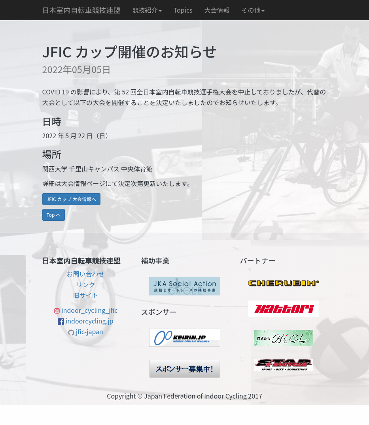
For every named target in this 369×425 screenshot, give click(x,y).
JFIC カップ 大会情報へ (72, 199)
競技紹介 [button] (147, 10)
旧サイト (85, 295)
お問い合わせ (85, 273)
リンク (85, 284)
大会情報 (217, 10)
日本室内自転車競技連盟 (81, 10)
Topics (183, 10)
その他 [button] (253, 10)
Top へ (54, 214)
